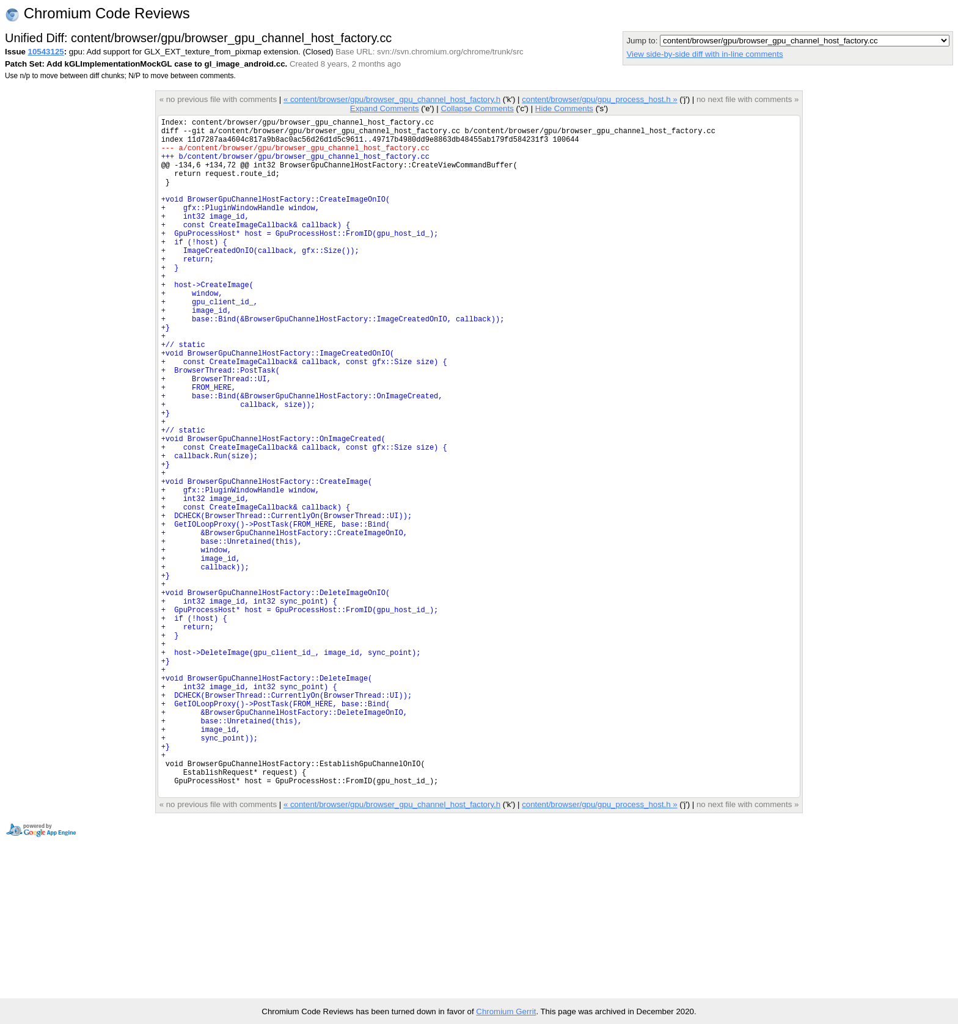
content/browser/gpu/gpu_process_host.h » (599, 99)
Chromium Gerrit (506, 1011)
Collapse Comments (477, 108)
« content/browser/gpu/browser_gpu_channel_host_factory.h (391, 99)
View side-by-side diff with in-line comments (704, 54)
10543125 (46, 51)
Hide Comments (564, 108)
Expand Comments (384, 108)
